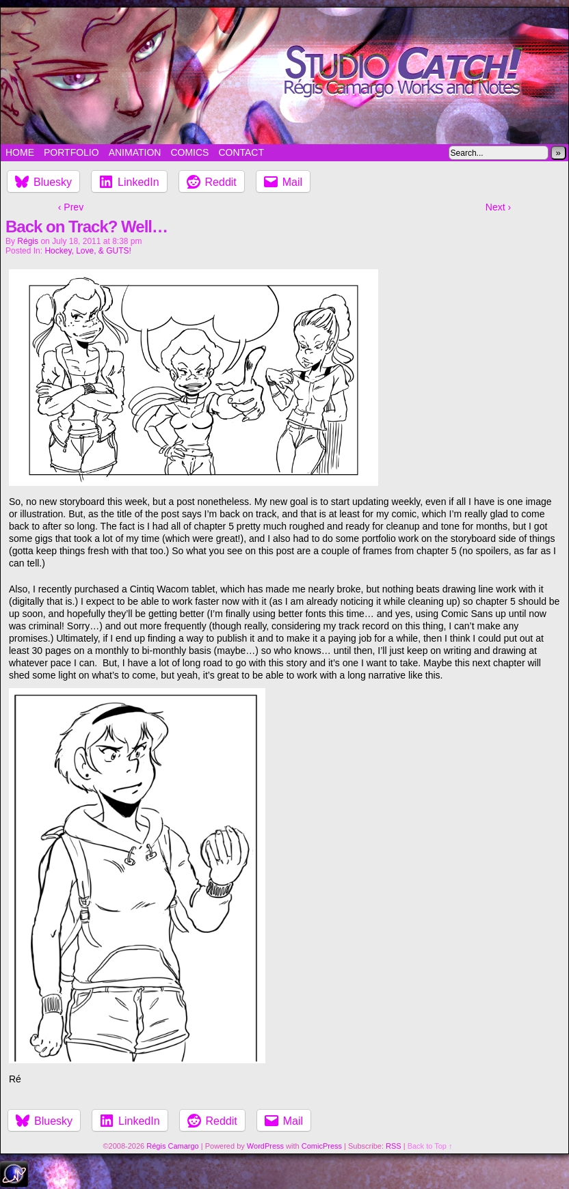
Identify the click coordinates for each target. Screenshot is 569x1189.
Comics (189, 152)
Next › (498, 207)
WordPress (265, 1146)
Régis (27, 241)
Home (19, 152)
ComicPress (322, 1146)
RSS (393, 1146)
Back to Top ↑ (430, 1146)
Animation (135, 152)
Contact (241, 152)
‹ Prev (70, 207)
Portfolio (71, 152)
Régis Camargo (172, 1146)
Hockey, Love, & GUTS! (87, 251)
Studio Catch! (284, 76)
